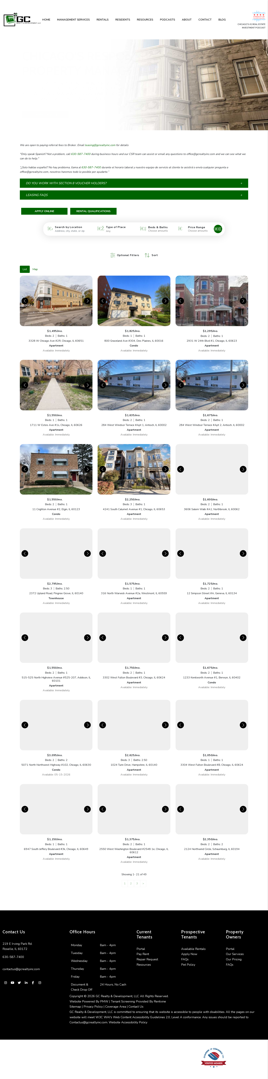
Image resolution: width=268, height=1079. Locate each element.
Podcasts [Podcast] (167, 20)
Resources (145, 20)
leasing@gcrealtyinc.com (100, 145)
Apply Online (44, 211)
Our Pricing (234, 954)
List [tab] (25, 264)
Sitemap (75, 1001)
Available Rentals (193, 944)
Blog (222, 20)
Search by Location (68, 227)
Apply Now (189, 949)
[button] (134, 183)
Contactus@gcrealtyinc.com (88, 1017)
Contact (205, 20)
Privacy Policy (93, 1001)
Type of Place (116, 227)
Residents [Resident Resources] (122, 20)
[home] (22, 19)
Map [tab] (35, 264)
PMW (104, 996)
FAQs (185, 954)
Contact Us (136, 1001)
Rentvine (160, 996)
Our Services (235, 949)
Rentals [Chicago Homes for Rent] (103, 20)
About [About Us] (187, 20)
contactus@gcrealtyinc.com (21, 964)
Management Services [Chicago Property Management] (73, 20)
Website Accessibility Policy (128, 1017)
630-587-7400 (80, 154)
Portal (141, 944)
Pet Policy (188, 959)
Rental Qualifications (93, 211)
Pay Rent (143, 949)
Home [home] (46, 20)
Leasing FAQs (31, 115)
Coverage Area (115, 1001)
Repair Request (147, 954)
